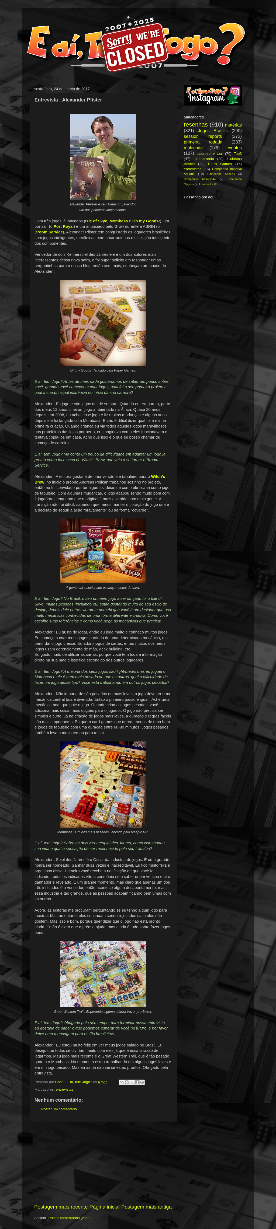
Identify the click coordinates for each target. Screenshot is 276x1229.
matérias (233, 124)
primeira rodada (203, 141)
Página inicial (104, 1207)
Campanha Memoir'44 (200, 179)
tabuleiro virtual (209, 154)
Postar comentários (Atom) (70, 1218)
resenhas (196, 124)
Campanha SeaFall (221, 174)
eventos (234, 147)
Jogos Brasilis (212, 130)
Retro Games (220, 164)
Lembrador (206, 184)
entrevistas (64, 1089)
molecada (193, 147)
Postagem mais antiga (146, 1207)
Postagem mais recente (61, 1207)
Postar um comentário (59, 1109)
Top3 (238, 154)
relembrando (204, 159)
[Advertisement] (103, 1162)
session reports (203, 136)
